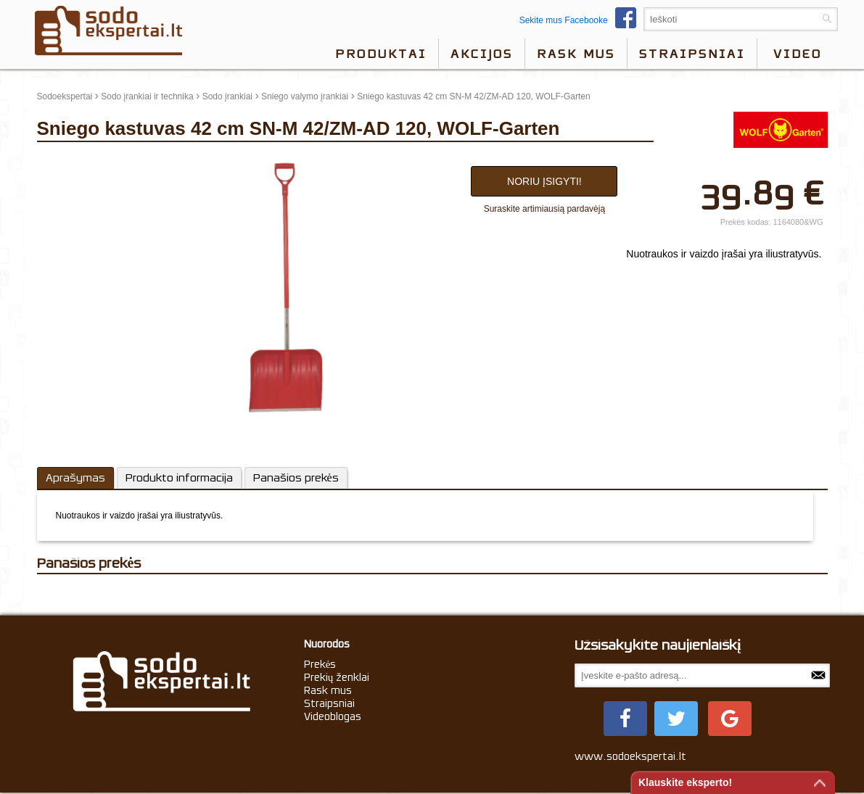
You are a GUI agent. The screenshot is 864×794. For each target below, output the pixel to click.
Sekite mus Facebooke (581, 20)
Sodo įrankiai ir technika (147, 96)
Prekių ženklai (337, 677)
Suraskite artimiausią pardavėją (544, 209)
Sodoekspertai (65, 96)
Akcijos (481, 53)
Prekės (320, 664)
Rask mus (576, 53)
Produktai (381, 53)
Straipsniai (692, 53)
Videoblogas (332, 716)
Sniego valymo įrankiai (304, 96)
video (797, 53)
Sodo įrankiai (227, 96)
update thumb (67, 162)
